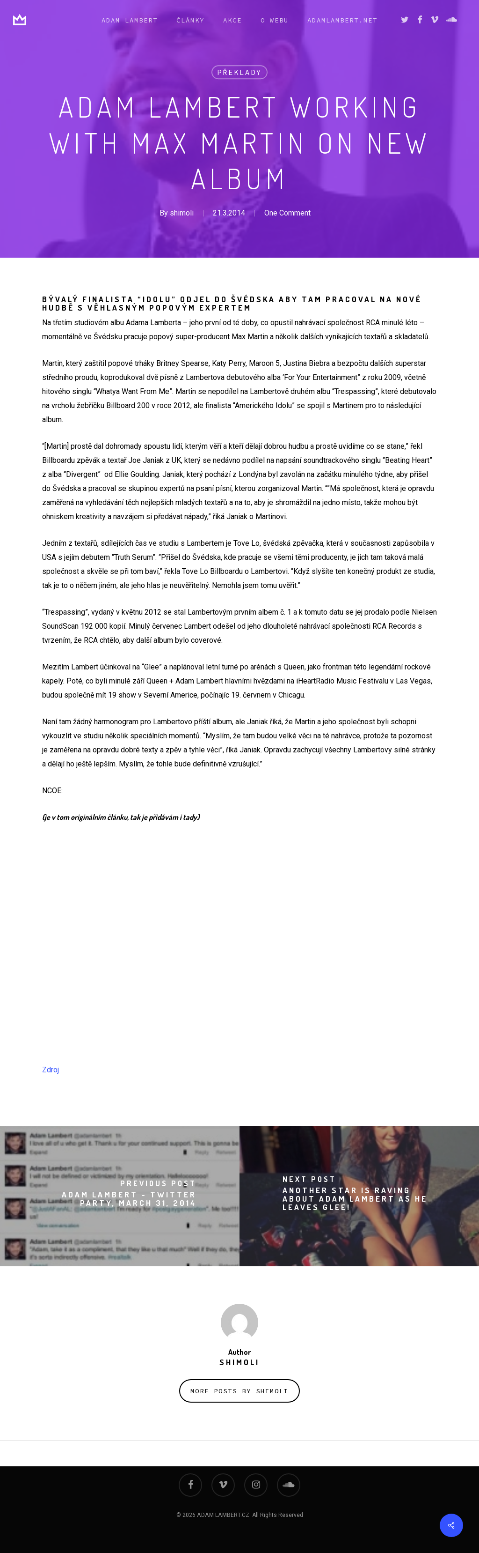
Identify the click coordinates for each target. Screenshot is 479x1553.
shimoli (182, 212)
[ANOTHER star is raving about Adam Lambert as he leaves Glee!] (359, 1196)
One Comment (287, 212)
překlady (239, 72)
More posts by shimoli (239, 1391)
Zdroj (50, 1069)
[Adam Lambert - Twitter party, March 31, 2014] (120, 1196)
